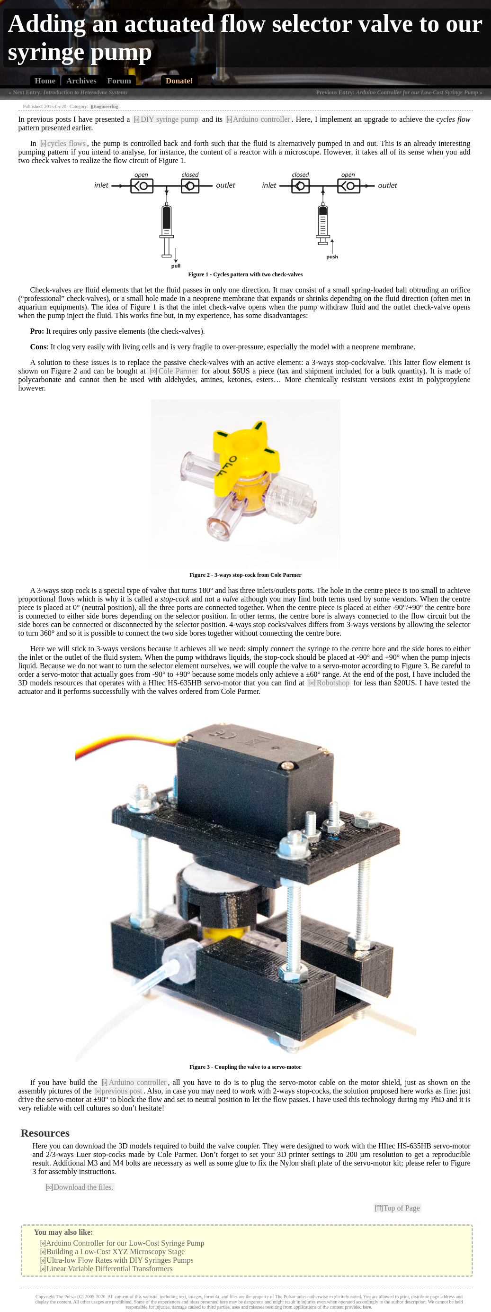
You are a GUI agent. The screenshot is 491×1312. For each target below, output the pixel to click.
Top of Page (397, 1208)
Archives (81, 80)
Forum (119, 80)
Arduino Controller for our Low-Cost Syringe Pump (122, 1243)
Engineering (104, 106)
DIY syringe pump (166, 119)
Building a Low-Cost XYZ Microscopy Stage (112, 1252)
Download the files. (80, 1187)
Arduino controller (258, 119)
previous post (119, 1091)
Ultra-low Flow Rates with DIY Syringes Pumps (117, 1260)
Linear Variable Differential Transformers (106, 1269)
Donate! (179, 80)
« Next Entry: (68, 92)
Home (45, 80)
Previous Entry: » (399, 92)
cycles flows (63, 143)
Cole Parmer (173, 371)
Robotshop (329, 683)
